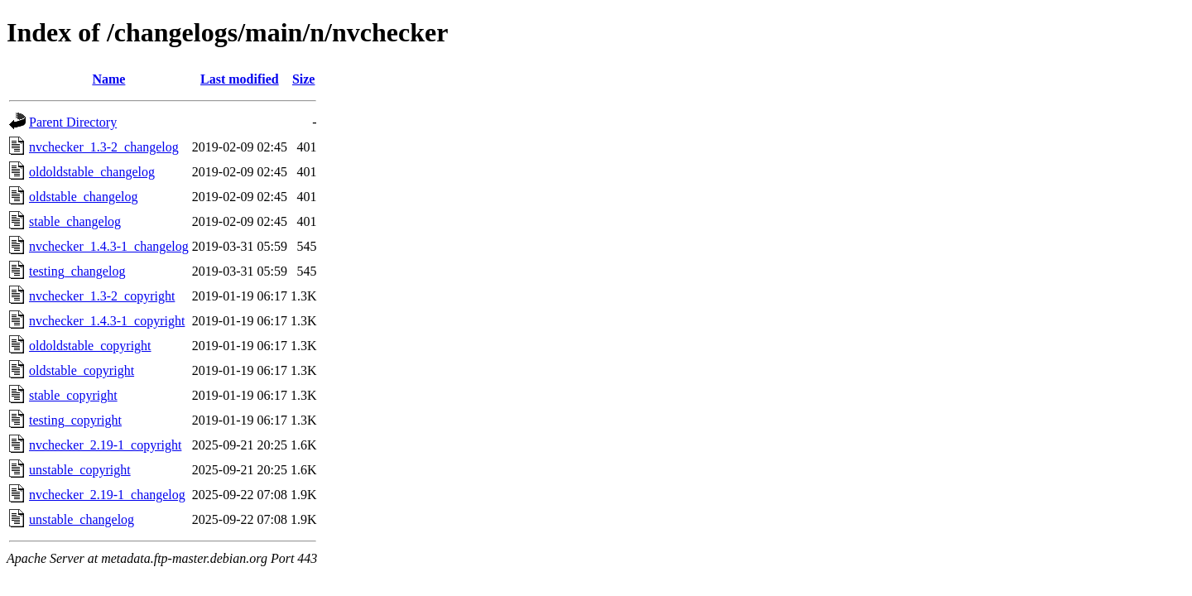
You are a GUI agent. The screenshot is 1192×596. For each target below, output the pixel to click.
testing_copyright (75, 420)
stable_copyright (73, 395)
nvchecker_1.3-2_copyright (102, 296)
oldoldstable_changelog (92, 172)
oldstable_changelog (83, 197)
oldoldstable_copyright (90, 346)
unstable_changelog (81, 519)
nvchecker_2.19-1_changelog (107, 495)
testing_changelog (77, 271)
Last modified (239, 79)
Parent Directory (73, 122)
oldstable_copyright (81, 370)
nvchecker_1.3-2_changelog (104, 147)
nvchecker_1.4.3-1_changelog (109, 246)
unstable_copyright (80, 470)
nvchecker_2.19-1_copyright (105, 445)
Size (303, 79)
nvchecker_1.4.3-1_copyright (107, 321)
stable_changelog (75, 221)
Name (108, 79)
